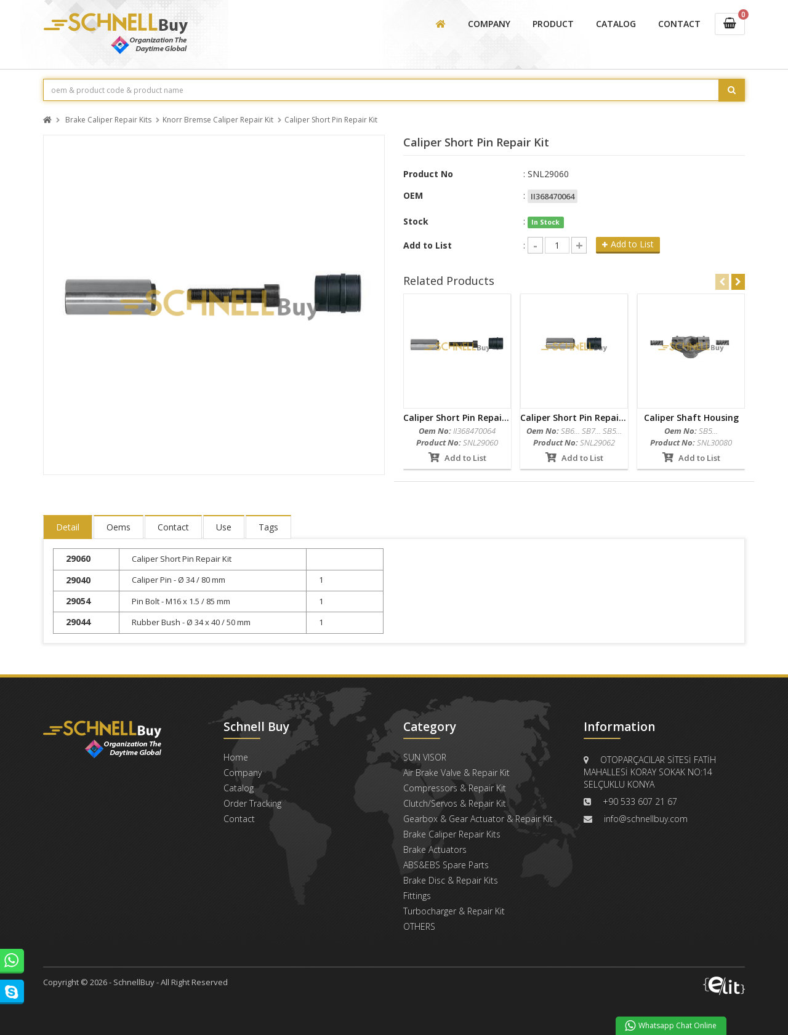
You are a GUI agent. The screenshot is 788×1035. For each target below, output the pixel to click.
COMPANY (489, 24)
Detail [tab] (67, 527)
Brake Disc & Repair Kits (450, 880)
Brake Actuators (435, 849)
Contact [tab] (173, 527)
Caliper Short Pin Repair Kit (330, 120)
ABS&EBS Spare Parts (446, 865)
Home (235, 757)
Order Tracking (252, 803)
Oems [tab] (119, 527)
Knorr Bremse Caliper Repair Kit (218, 120)
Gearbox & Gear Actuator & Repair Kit (478, 819)
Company (242, 772)
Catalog (238, 788)
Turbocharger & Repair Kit (454, 911)
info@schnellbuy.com (646, 819)
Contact (239, 819)
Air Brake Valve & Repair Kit (456, 772)
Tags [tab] (268, 527)
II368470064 (552, 196)
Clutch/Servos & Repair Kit (454, 803)
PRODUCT (553, 24)
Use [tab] (223, 527)
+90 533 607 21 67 (640, 801)
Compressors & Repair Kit (454, 788)
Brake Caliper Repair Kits (108, 120)
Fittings (417, 895)
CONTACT (679, 24)
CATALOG (616, 24)
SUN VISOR (424, 757)
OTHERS (419, 926)
